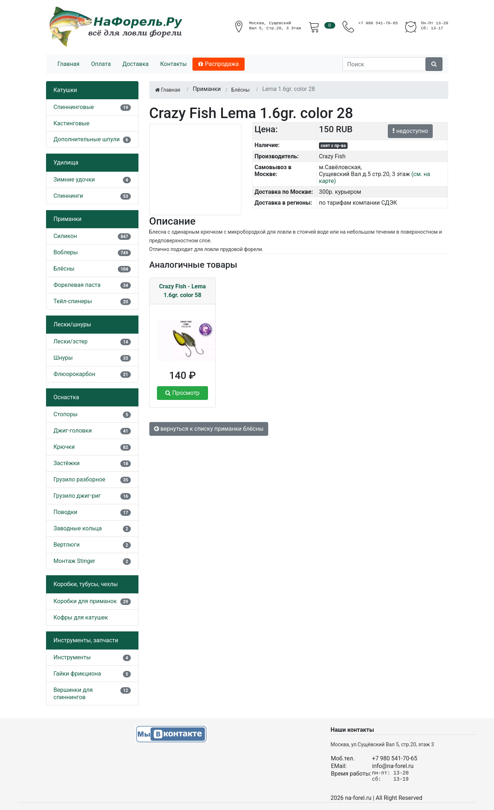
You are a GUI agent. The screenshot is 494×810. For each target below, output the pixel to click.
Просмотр (182, 392)
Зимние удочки (74, 179)
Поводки (66, 512)
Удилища (66, 162)
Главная (69, 63)
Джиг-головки (73, 430)
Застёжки (67, 463)
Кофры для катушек (81, 617)
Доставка (136, 63)
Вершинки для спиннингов (73, 693)
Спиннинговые (74, 107)
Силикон (65, 236)
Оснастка (66, 397)
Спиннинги (68, 195)
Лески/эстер (71, 341)
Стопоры (66, 414)
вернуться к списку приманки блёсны (209, 428)
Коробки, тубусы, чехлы (86, 584)
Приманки (68, 219)
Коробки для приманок (85, 601)
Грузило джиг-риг (77, 495)
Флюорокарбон (74, 374)
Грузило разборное (79, 479)
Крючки (64, 446)
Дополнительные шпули (87, 139)
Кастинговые (72, 123)
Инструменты (72, 657)
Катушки (65, 90)
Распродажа (218, 63)
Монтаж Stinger (74, 561)
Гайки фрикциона (77, 673)
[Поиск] (384, 64)
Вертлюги (67, 544)
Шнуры (63, 357)
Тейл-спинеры (73, 301)
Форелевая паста (77, 284)
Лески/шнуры (72, 324)
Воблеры (66, 252)
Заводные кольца (78, 528)
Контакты (173, 63)
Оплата (101, 63)
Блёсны (64, 268)
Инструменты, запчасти (86, 640)
